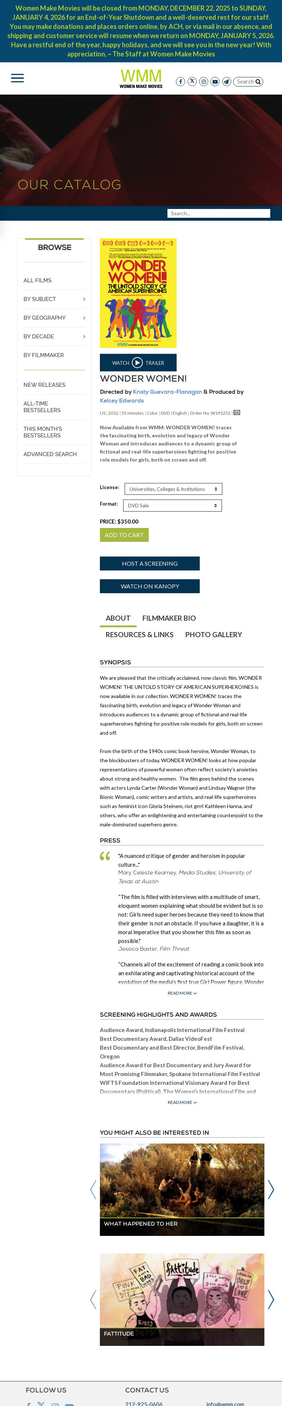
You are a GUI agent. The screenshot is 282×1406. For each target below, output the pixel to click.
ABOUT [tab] (118, 618)
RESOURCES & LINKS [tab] (140, 634)
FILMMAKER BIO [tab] (169, 618)
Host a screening (150, 563)
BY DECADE (39, 336)
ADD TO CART (124, 534)
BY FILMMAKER (44, 355)
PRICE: (119, 521)
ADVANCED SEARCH (50, 454)
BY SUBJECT (40, 299)
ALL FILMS (37, 280)
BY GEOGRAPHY (45, 318)
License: (109, 487)
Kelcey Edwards (122, 401)
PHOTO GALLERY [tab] (213, 634)
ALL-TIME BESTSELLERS (42, 407)
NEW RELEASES (44, 385)
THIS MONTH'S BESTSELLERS (43, 432)
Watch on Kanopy (150, 586)
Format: (109, 504)
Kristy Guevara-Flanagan (167, 392)
